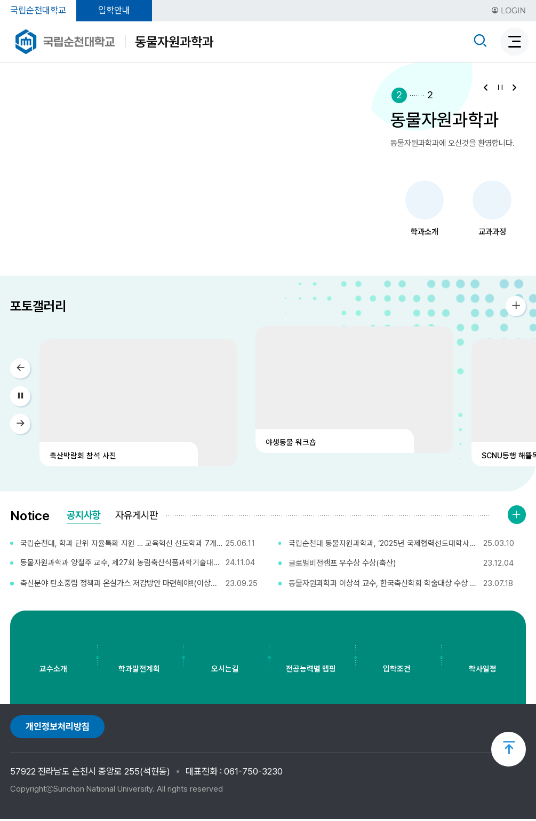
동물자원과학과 (174, 42)
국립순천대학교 (38, 10)
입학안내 (114, 10)
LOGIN (508, 10)
